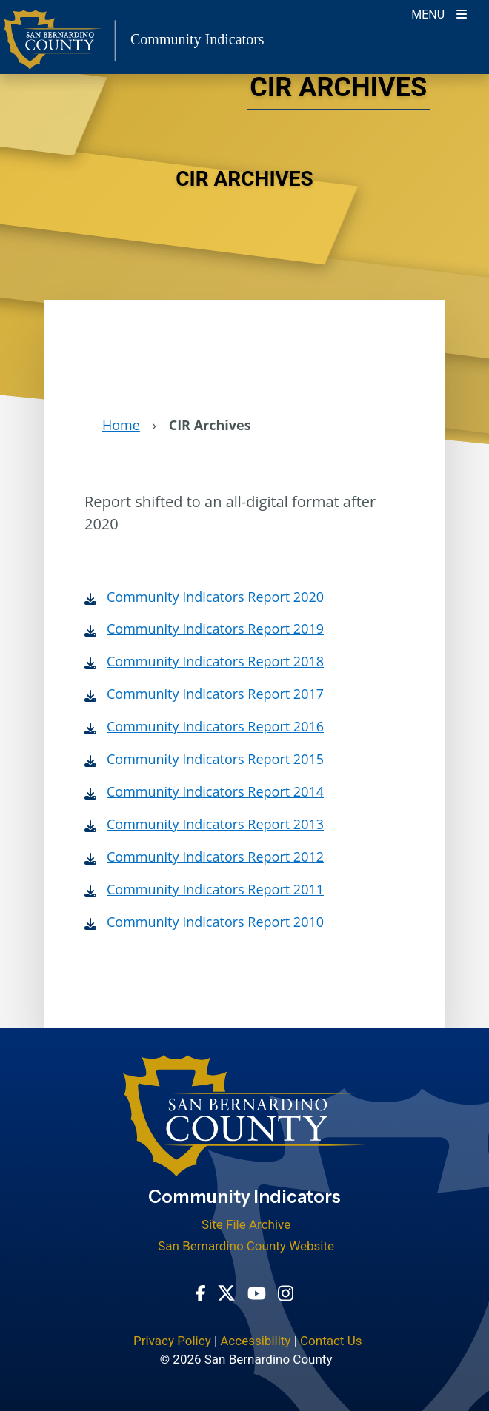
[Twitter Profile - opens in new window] (226, 1291)
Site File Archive (246, 1224)
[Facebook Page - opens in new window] (201, 1292)
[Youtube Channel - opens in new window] (256, 1292)
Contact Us (331, 1340)
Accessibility (255, 1340)
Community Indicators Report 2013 (215, 824)
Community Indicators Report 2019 (215, 628)
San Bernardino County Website (246, 1246)
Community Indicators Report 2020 (215, 597)
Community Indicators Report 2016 (215, 726)
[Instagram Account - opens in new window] (285, 1291)
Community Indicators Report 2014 (215, 791)
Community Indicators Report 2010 (215, 922)
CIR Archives (336, 88)
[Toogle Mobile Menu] (439, 13)
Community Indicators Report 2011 (215, 889)
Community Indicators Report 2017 (215, 694)
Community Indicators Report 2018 (215, 661)
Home (121, 425)
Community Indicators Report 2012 (215, 856)
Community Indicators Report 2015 (215, 759)
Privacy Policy (172, 1340)
